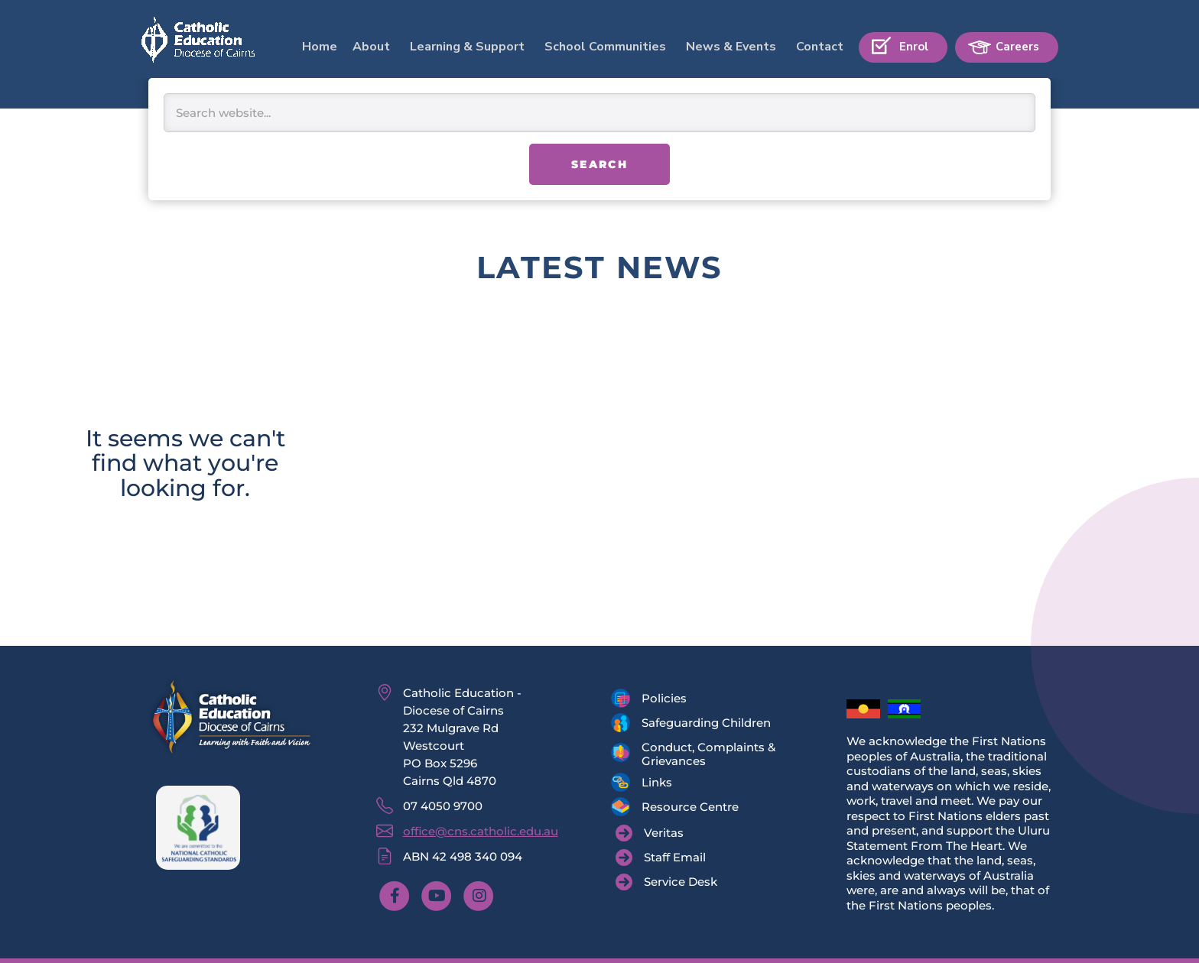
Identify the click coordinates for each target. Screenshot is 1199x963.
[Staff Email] (661, 857)
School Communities (605, 46)
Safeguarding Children (706, 722)
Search (599, 164)
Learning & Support (467, 46)
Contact (819, 46)
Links (657, 782)
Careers (1017, 46)
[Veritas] (650, 833)
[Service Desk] (666, 882)
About (371, 46)
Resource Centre (690, 806)
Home (319, 46)
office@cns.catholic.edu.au (480, 831)
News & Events (731, 46)
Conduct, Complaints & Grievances (708, 754)
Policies (664, 698)
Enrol (913, 46)
